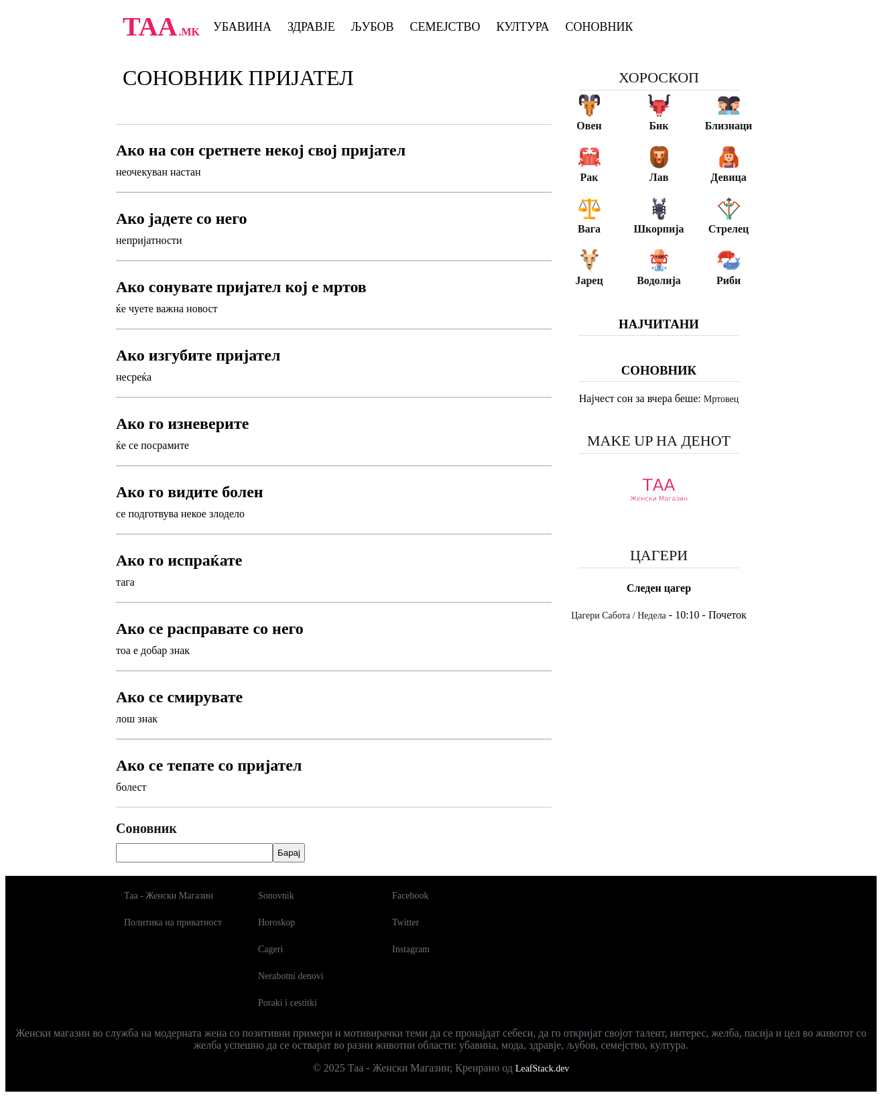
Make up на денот (659, 440)
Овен (588, 125)
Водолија (659, 280)
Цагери (659, 555)
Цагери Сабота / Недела (618, 615)
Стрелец (728, 229)
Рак (589, 177)
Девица (728, 177)
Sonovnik (276, 896)
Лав (659, 177)
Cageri (270, 949)
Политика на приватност (173, 922)
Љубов (372, 27)
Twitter (405, 922)
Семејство (445, 27)
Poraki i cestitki (287, 1003)
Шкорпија (658, 229)
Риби (728, 280)
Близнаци (729, 125)
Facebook (410, 896)
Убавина (242, 27)
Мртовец (721, 399)
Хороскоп (659, 77)
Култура (523, 27)
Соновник (599, 27)
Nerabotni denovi (291, 976)
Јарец (589, 280)
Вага (589, 229)
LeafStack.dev (542, 1068)
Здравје (311, 27)
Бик (658, 125)
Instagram (411, 949)
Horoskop (276, 922)
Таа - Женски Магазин (168, 896)
